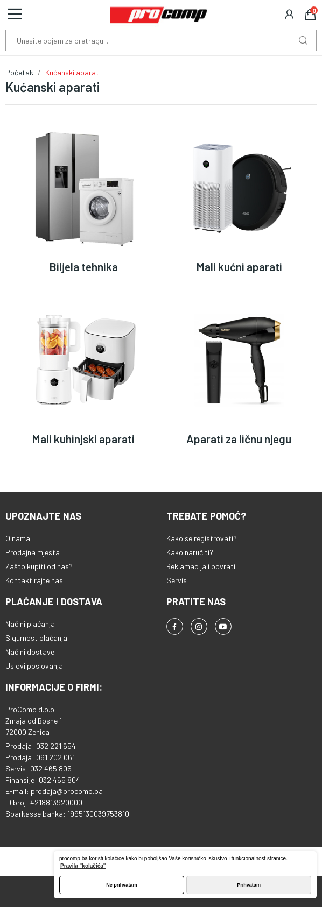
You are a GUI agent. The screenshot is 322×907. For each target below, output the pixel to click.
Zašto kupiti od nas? (39, 566)
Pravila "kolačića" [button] (83, 866)
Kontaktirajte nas (34, 580)
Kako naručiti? (189, 552)
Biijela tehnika (83, 266)
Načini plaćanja (30, 623)
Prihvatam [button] (249, 885)
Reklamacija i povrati (200, 566)
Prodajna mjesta (32, 552)
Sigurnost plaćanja (36, 637)
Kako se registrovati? (201, 538)
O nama (17, 538)
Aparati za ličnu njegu (238, 438)
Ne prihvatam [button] (121, 885)
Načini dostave (29, 651)
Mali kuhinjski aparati (83, 438)
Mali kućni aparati (239, 266)
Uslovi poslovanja (34, 665)
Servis (176, 580)
